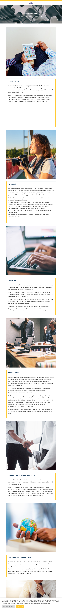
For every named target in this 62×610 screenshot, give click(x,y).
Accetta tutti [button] (20, 606)
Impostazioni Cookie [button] (8, 606)
